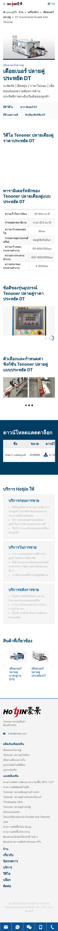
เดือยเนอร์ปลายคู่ (12, 749)
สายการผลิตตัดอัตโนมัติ (16, 787)
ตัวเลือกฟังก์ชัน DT (35, 114)
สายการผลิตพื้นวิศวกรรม (16, 831)
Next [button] (53, 665)
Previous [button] (4, 665)
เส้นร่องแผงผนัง (11, 811)
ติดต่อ (7, 886)
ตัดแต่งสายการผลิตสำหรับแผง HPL (22, 841)
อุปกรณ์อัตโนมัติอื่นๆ (14, 764)
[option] (18, 666)
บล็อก (7, 880)
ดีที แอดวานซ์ (10, 114)
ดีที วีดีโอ (8, 107)
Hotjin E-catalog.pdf (15, 454)
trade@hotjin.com (17, 733)
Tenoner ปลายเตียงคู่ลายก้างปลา (21, 792)
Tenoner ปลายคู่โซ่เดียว (16, 754)
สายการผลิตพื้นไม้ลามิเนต (17, 826)
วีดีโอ (6, 874)
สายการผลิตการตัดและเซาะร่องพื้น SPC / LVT (28, 782)
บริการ (7, 867)
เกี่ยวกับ (8, 855)
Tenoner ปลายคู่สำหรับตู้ (17, 806)
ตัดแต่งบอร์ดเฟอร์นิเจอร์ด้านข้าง (20, 836)
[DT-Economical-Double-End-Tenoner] (29, 47)
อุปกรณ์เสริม (10, 769)
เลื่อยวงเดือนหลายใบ (14, 759)
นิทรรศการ (10, 861)
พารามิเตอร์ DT (28, 107)
